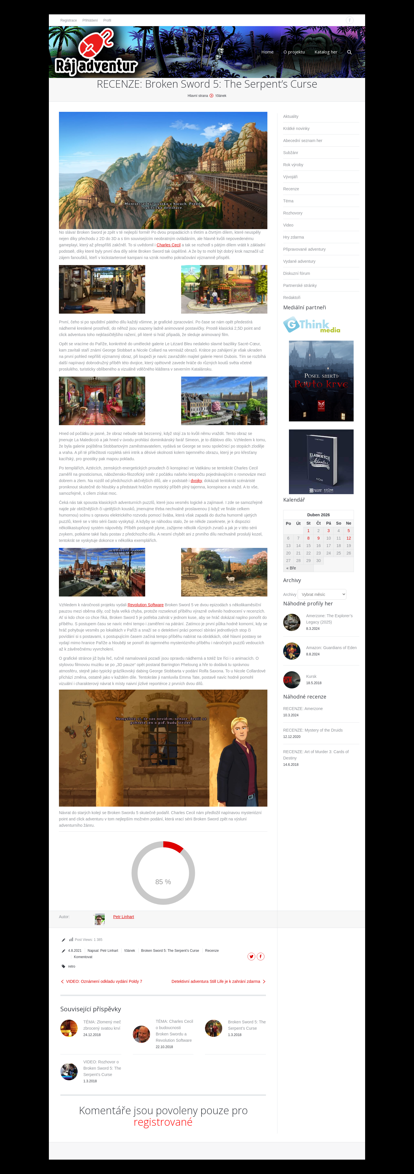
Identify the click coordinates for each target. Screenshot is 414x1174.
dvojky (196, 480)
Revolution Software (146, 605)
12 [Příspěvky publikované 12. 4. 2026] (348, 538)
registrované (163, 1122)
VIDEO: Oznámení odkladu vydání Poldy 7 (104, 981)
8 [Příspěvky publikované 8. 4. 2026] (308, 538)
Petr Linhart (123, 916)
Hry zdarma (293, 237)
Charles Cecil (169, 245)
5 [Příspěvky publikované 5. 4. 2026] (349, 530)
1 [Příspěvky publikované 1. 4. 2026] (308, 530)
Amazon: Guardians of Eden (331, 647)
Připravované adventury (304, 249)
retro (71, 966)
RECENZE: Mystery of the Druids (313, 730)
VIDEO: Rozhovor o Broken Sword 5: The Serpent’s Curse (102, 1068)
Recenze (212, 951)
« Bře (291, 568)
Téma (288, 201)
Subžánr (290, 152)
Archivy (289, 594)
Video (288, 225)
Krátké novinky (296, 128)
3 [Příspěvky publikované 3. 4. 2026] (328, 530)
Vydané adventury (299, 261)
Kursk (311, 676)
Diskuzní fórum (296, 273)
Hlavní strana (198, 96)
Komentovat (83, 957)
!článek (220, 96)
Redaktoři (291, 297)
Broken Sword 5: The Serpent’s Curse (170, 951)
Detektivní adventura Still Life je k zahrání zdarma (216, 981)
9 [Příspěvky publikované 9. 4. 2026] (318, 538)
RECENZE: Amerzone (303, 708)
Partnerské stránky (300, 285)
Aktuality (290, 116)
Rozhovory (292, 213)
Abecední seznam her (302, 140)
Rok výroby (293, 164)
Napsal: (103, 951)
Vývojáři (290, 176)
